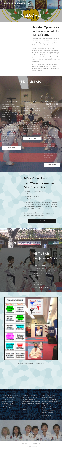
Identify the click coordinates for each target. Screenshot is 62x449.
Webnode (34, 446)
